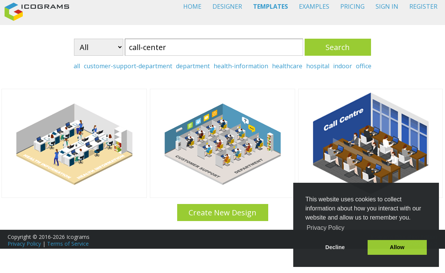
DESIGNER (227, 6)
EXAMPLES (314, 6)
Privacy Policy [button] (325, 227)
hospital (317, 66)
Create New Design (222, 212)
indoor (342, 66)
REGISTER (423, 6)
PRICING (352, 6)
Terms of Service (68, 243)
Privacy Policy (24, 243)
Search (337, 47)
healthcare (287, 66)
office (363, 66)
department (193, 66)
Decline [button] (335, 247)
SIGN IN (387, 6)
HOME (192, 6)
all (77, 66)
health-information (241, 66)
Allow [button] (397, 247)
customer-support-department (128, 66)
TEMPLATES (270, 6)
